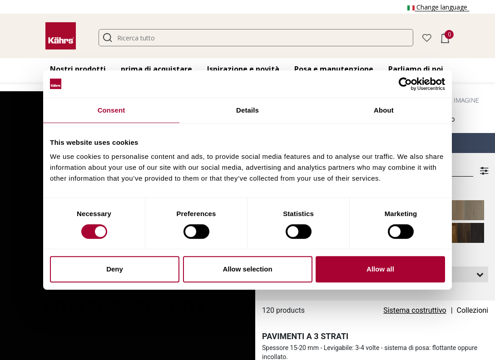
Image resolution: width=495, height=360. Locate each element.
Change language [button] (438, 7)
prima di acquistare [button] (156, 69)
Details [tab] (247, 110)
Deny (114, 269)
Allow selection (247, 269)
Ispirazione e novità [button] (243, 69)
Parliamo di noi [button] (415, 69)
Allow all (380, 269)
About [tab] (384, 110)
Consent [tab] (111, 110)
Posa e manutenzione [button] (333, 69)
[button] (426, 37)
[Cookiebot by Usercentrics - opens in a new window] (405, 84)
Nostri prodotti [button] (78, 69)
